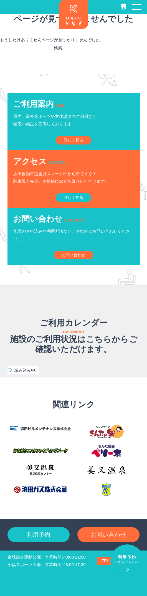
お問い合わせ (108, 534)
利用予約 (38, 534)
